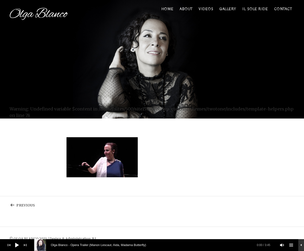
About (186, 9)
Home (168, 9)
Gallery (227, 9)
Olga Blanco (38, 14)
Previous (52, 204)
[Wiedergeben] (17, 245)
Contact (283, 9)
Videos (206, 9)
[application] (152, 245)
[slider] (154, 245)
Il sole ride (255, 9)
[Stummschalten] (282, 245)
